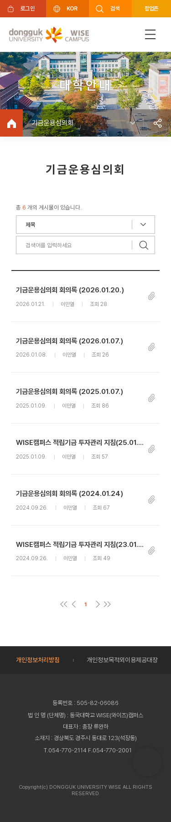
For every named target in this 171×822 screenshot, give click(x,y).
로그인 (28, 8)
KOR (72, 8)
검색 (115, 8)
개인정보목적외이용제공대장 (122, 660)
